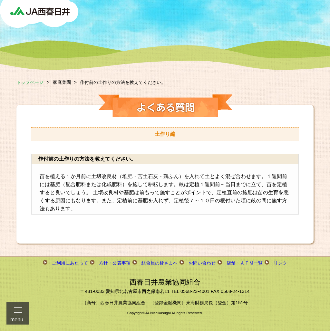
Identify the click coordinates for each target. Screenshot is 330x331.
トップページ (30, 82)
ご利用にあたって (70, 263)
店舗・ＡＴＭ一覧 (245, 263)
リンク (280, 263)
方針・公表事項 (115, 263)
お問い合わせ (202, 263)
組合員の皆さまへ (159, 263)
